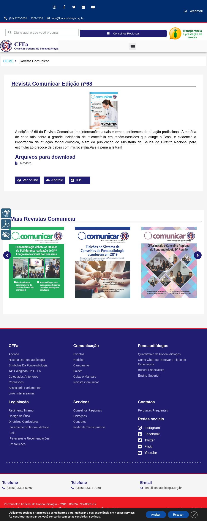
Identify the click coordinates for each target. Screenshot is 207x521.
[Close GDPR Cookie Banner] (194, 514)
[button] (132, 46)
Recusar (176, 514)
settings (106, 516)
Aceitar (151, 514)
